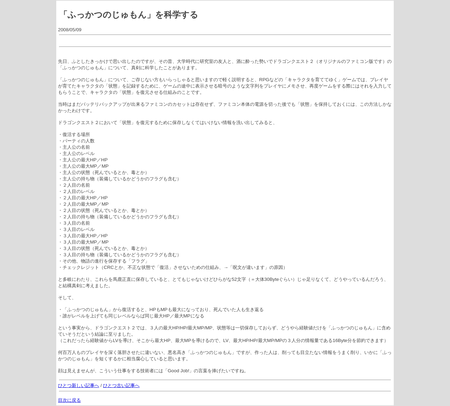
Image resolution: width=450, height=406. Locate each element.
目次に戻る (69, 400)
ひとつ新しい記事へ (78, 385)
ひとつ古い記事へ (121, 385)
